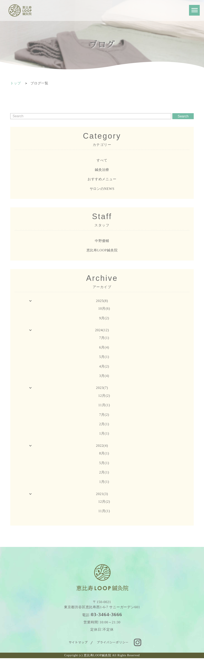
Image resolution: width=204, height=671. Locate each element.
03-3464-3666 (106, 614)
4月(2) (104, 366)
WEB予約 (55, 664)
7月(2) (104, 414)
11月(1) (104, 405)
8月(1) (104, 453)
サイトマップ (78, 642)
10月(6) (104, 308)
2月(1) (104, 424)
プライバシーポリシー (112, 642)
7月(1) (104, 338)
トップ (15, 83)
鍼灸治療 (102, 169)
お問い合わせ (157, 664)
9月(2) (104, 318)
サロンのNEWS (102, 188)
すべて (102, 160)
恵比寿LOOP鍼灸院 (102, 250)
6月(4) (104, 347)
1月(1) (104, 433)
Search (183, 116)
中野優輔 (102, 241)
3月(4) (104, 376)
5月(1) (104, 357)
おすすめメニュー (102, 179)
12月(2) (104, 395)
